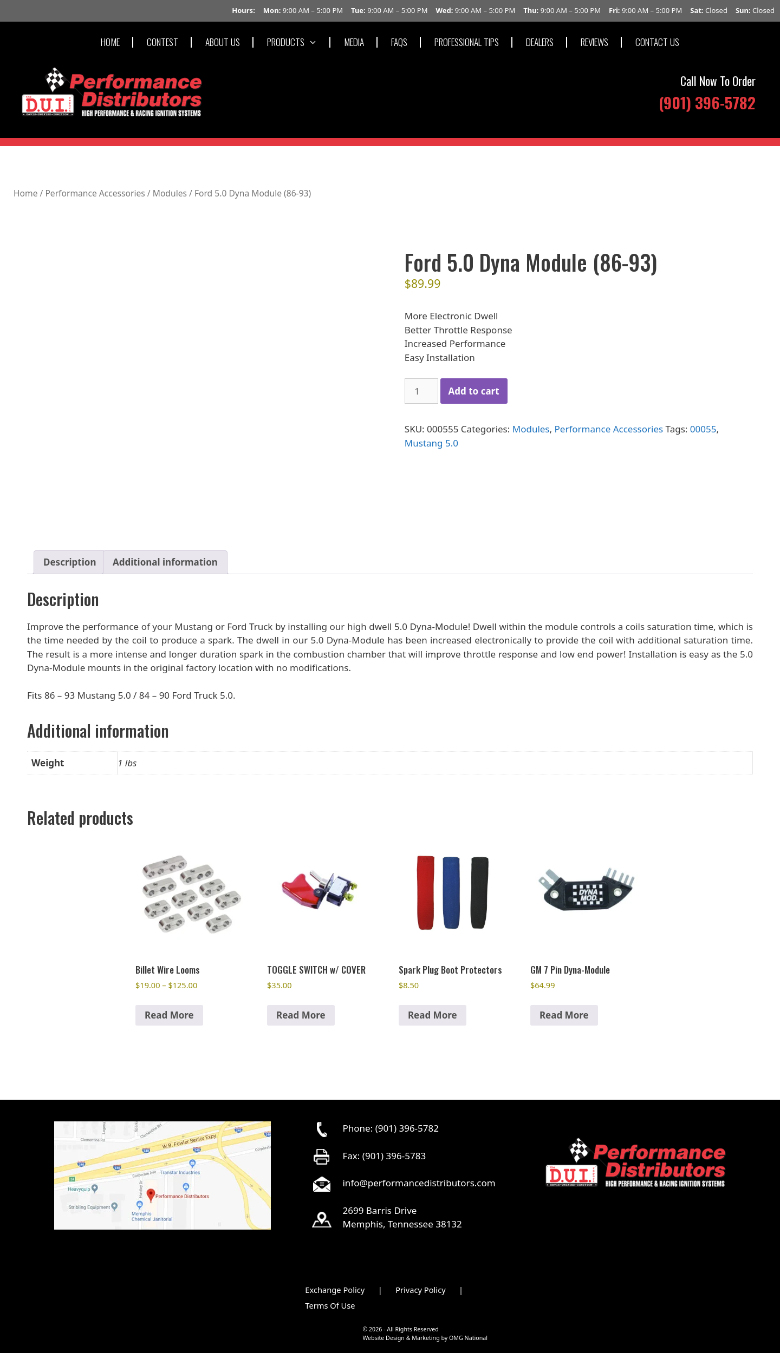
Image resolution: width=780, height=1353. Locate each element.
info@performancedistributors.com (418, 1183)
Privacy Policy (420, 1289)
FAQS (399, 42)
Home (25, 193)
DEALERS (540, 42)
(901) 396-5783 (394, 1156)
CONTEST (162, 42)
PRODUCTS (299, 42)
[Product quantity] (421, 391)
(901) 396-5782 (707, 102)
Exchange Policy (335, 1289)
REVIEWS (594, 42)
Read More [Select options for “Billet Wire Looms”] (169, 1015)
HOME (110, 42)
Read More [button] (301, 1015)
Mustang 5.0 (431, 443)
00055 (703, 429)
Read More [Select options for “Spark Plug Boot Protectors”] (432, 1015)
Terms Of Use (330, 1305)
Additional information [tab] (165, 562)
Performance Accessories (95, 193)
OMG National (468, 1338)
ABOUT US (222, 42)
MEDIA (354, 42)
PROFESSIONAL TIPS (466, 42)
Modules (170, 193)
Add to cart (473, 391)
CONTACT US (657, 42)
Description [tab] (69, 562)
